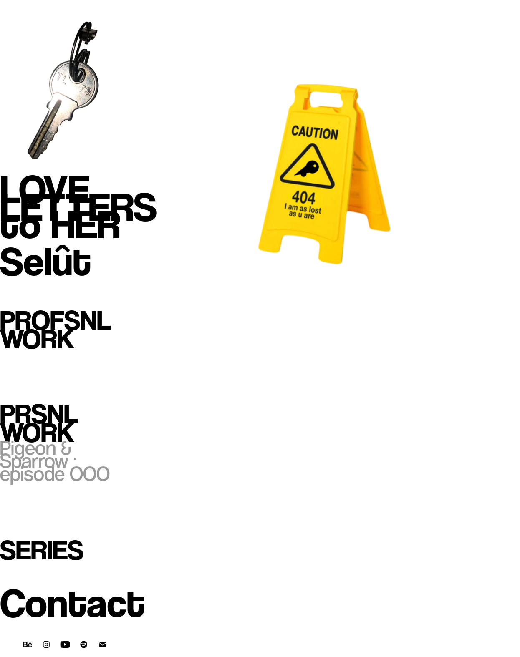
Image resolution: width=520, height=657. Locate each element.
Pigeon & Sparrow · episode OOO (55, 460)
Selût (45, 261)
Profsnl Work (55, 329)
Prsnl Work (39, 422)
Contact (72, 603)
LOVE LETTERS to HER (78, 207)
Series (41, 550)
